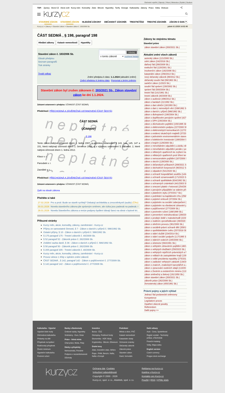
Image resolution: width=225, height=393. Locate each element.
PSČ (133, 332)
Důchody (68, 358)
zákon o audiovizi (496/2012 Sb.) (159, 99)
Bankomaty (77, 328)
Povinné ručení (43, 356)
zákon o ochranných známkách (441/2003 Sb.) (166, 183)
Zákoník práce (125, 349)
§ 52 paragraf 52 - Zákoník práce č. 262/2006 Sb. (68, 239)
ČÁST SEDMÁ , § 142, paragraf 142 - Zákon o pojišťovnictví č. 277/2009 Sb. (82, 260)
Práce (151, 8)
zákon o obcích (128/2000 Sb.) (158, 161)
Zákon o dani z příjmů (182, 22)
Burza (94, 332)
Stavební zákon (58, 26)
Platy (82, 343)
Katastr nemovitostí (67, 42)
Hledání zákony (46, 42)
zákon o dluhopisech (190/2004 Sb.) (161, 114)
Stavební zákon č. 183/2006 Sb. (78, 26)
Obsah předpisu (46, 58)
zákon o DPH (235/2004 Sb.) (158, 121)
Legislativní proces (153, 301)
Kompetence (150, 298)
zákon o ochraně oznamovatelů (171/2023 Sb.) (166, 177)
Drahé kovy (97, 346)
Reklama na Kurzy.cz (152, 368)
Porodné (79, 351)
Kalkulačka (134, 8)
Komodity (86, 8)
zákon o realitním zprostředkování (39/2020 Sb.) (167, 221)
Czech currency (153, 353)
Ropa (94, 353)
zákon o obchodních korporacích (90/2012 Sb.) (166, 168)
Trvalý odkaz (44, 73)
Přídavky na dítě (43, 339)
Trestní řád (137, 22)
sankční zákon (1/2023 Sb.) (157, 83)
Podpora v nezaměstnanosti (76, 354)
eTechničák (157, 338)
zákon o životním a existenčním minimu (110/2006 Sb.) (170, 271)
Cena (154, 332)
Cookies (110, 368)
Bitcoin (101, 8)
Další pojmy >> (151, 310)
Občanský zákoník (115, 22)
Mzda (77, 343)
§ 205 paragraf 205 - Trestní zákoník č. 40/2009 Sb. (69, 250)
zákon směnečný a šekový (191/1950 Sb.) (164, 274)
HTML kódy (163, 380)
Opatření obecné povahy (156, 304)
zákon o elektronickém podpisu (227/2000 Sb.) (166, 127)
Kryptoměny (97, 342)
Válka (157, 8)
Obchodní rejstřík (150, 2)
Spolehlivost (162, 332)
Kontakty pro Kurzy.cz (153, 376)
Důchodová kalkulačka (46, 335)
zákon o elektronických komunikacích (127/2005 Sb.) (169, 130)
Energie (124, 8)
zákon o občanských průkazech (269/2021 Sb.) (166, 164)
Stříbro (113, 350)
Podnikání (123, 328)
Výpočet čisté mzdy (45, 332)
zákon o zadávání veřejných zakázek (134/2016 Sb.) (169, 262)
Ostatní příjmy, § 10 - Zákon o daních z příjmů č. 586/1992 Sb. (74, 232)
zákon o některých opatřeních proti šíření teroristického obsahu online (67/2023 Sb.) (184, 155)
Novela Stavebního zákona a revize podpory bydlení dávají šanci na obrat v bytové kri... (95, 210)
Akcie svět (65, 8)
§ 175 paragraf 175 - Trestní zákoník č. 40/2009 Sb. (69, 235)
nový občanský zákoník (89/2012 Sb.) (162, 77)
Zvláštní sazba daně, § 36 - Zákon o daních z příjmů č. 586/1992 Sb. (77, 243)
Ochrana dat (99, 368)
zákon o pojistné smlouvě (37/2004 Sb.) (163, 199)
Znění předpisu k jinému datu (94, 80)
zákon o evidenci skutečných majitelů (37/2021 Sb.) (168, 133)
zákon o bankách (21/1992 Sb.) (159, 102)
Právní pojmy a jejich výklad (160, 291)
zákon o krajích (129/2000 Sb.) (158, 143)
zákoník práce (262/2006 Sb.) (158, 280)
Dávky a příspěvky (73, 347)
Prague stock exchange (156, 356)
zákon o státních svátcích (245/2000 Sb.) (163, 240)
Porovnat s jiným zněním (123, 80)
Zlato (94, 8)
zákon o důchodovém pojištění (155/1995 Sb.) (166, 124)
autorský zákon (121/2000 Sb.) (158, 58)
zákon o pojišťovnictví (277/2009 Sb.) (162, 208)
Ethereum (114, 342)
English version (153, 349)
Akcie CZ (55, 8)
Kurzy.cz (40, 26)
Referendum (150, 307)
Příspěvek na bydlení (45, 342)
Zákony (144, 8)
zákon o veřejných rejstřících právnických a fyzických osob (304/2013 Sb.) (179, 252)
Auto (149, 332)
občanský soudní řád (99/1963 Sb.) (161, 80)
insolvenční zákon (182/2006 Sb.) (160, 71)
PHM (100, 353)
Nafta (112, 353)
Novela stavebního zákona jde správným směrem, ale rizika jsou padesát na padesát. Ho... (96, 206)
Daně (121, 356)
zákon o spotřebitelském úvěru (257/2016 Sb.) (166, 230)
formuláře (128, 356)
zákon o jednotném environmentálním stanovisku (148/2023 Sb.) (174, 136)
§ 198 (89, 136)
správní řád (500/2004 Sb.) (157, 89)
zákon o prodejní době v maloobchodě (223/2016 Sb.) (169, 218)
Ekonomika (96, 339)
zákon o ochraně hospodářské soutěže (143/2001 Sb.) (170, 174)
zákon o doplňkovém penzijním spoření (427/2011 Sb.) (170, 118)
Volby (149, 345)
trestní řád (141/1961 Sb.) (156, 92)
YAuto (168, 2)
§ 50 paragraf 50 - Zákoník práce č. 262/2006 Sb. (68, 246)
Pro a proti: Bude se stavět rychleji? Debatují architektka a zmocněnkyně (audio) (91, 202)
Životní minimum (44, 349)
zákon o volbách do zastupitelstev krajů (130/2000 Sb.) (170, 255)
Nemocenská (70, 351)
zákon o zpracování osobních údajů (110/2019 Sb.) (168, 268)
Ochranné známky (126, 342)
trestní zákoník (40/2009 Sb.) (158, 96)
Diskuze (164, 8)
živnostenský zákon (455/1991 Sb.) (161, 283)
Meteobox (175, 2)
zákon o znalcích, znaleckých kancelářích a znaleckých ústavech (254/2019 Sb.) (182, 265)
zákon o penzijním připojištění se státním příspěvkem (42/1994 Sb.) (176, 190)
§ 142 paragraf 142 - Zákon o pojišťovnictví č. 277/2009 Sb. (73, 264)
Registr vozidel (153, 335)
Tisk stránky (44, 65)
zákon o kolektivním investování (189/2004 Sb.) (166, 139)
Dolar (81, 335)
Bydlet (182, 2)
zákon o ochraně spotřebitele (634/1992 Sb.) (165, 180)
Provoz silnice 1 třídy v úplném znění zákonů (65, 257)
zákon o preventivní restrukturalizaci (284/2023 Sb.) (168, 215)
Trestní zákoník (156, 22)
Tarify (117, 8)
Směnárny (69, 335)
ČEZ (100, 332)
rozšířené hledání (132, 57)
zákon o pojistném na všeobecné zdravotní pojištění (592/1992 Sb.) (176, 205)
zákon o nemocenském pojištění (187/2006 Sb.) (167, 158)
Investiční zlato (103, 350)
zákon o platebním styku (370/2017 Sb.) (163, 193)
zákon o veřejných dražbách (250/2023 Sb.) (165, 249)
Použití (145, 380)
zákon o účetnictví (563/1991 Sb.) (160, 243)
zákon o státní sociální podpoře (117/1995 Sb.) (166, 236)
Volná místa (76, 339)
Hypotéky (85, 42)
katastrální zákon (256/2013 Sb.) (159, 74)
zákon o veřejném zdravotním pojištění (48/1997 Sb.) (169, 246)
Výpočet (51, 328)
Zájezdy (161, 2)
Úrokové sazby (70, 332)
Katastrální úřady (126, 339)
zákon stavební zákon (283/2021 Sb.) (162, 47)
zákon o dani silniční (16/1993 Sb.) (160, 105)
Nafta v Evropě (98, 356)
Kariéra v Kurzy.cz (151, 372)
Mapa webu (156, 345)
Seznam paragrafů (47, 61)
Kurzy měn (75, 8)
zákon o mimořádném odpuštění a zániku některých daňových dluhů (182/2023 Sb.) (183, 146)
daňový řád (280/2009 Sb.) (157, 64)
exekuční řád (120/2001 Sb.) (157, 67)
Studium (189, 2)
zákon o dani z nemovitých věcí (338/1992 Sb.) (166, 108)
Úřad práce (69, 343)
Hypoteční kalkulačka (45, 353)
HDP (104, 339)
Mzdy (109, 339)
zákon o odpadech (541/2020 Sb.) (160, 171)
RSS (153, 380)
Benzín (106, 353)
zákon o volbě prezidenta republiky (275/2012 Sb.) (168, 258)
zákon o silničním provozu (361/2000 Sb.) (164, 224)
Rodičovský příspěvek (46, 346)
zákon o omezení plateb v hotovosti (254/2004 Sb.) (168, 186)
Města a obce (124, 332)
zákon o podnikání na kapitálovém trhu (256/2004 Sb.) (170, 196)
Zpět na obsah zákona (48, 190)
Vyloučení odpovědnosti (105, 372)
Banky (67, 328)
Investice (96, 328)
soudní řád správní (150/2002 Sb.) (160, 86)
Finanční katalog (153, 341)
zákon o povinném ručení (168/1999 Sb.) (163, 211)
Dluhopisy (96, 335)
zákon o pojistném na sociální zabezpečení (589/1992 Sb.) (172, 202)
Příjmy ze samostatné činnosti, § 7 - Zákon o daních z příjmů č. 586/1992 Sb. (82, 228)
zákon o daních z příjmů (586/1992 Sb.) (163, 111)
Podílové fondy (107, 335)
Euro (76, 335)
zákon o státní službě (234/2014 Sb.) (161, 233)
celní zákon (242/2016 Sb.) (157, 61)
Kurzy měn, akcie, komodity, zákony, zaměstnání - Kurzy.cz (73, 225)
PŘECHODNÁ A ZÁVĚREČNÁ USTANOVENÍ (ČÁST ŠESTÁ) (81, 111)
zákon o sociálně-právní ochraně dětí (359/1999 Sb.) (169, 227)
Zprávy (47, 8)
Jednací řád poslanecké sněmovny (160, 294)
